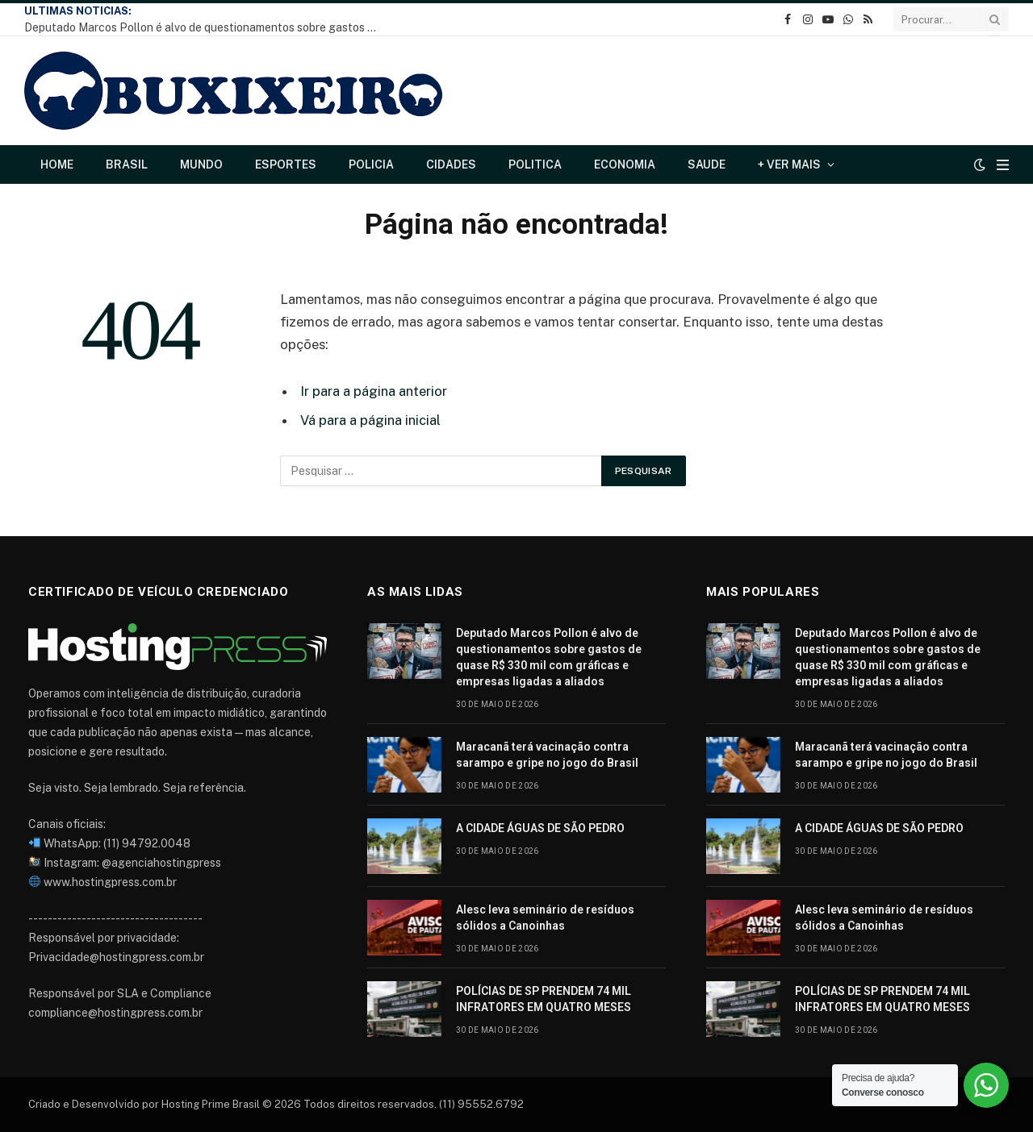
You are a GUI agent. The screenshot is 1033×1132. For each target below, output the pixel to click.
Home (56, 164)
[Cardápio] (1003, 165)
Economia (624, 164)
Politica (535, 164)
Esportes (285, 164)
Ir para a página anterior (373, 391)
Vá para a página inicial (370, 420)
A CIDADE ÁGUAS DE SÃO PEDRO (540, 828)
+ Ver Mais (789, 164)
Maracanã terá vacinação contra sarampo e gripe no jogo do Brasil (547, 754)
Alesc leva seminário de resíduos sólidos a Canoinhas (545, 917)
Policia (371, 164)
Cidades (451, 164)
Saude (707, 164)
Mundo (201, 164)
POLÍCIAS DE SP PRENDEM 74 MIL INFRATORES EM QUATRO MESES (543, 998)
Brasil (127, 164)
